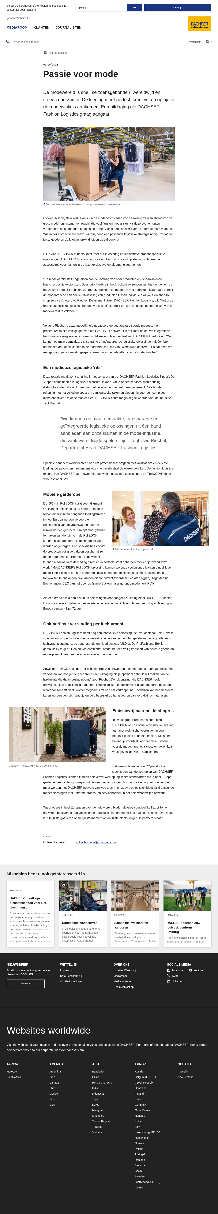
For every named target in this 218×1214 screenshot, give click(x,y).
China (95, 1077)
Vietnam (97, 1132)
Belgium (140, 1077)
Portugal (140, 1154)
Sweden (140, 1176)
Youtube (196, 970)
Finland (139, 1093)
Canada (54, 1082)
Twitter (173, 975)
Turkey (139, 1187)
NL (153, 1077)
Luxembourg (142, 1132)
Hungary (140, 1115)
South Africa (14, 1077)
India (95, 1088)
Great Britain (142, 1110)
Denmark (140, 1088)
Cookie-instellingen (71, 981)
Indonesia (98, 1093)
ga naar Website (18, 18)
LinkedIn (174, 981)
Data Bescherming (71, 975)
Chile (52, 1088)
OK (135, 7)
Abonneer (26, 984)
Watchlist (196, 42)
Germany (140, 1104)
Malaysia (97, 1110)
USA (52, 1104)
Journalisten (68, 27)
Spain (138, 1170)
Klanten (41, 27)
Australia (183, 1071)
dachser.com (75, 1050)
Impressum (66, 970)
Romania (140, 1159)
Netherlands (142, 1137)
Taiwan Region (101, 1121)
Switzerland (142, 1182)
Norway (139, 1143)
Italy (137, 1126)
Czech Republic (144, 1082)
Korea (95, 1104)
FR (148, 1077)
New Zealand (186, 1077)
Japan (95, 1099)
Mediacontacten (123, 981)
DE (158, 1132)
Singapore (98, 1115)
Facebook (175, 970)
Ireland (139, 1121)
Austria (139, 1071)
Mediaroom (17, 27)
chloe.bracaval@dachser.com (96, 842)
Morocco (12, 1071)
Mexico (53, 1093)
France (139, 1099)
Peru (52, 1099)
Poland (139, 1148)
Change (177, 7)
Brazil (52, 1077)
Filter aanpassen (55, 52)
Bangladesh (99, 1071)
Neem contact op (124, 986)
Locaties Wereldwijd (125, 970)
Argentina (55, 1071)
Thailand (97, 1126)
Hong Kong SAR (102, 1082)
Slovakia (140, 1165)
